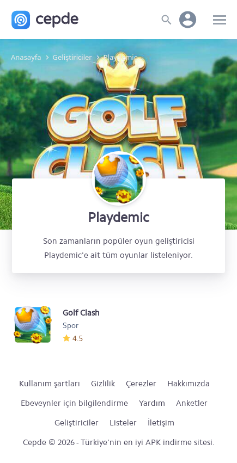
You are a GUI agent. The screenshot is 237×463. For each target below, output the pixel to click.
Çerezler (141, 383)
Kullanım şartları (49, 383)
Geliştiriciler (76, 423)
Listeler (123, 423)
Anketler (192, 403)
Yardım (152, 403)
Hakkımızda (188, 383)
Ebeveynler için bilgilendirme (74, 403)
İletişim (161, 423)
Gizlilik (103, 383)
